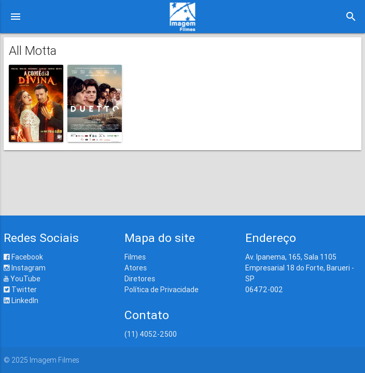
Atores (135, 267)
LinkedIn (21, 300)
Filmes (135, 257)
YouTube (22, 278)
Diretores (139, 278)
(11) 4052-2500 (150, 334)
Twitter (20, 289)
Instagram (25, 267)
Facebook (23, 257)
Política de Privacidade (161, 289)
